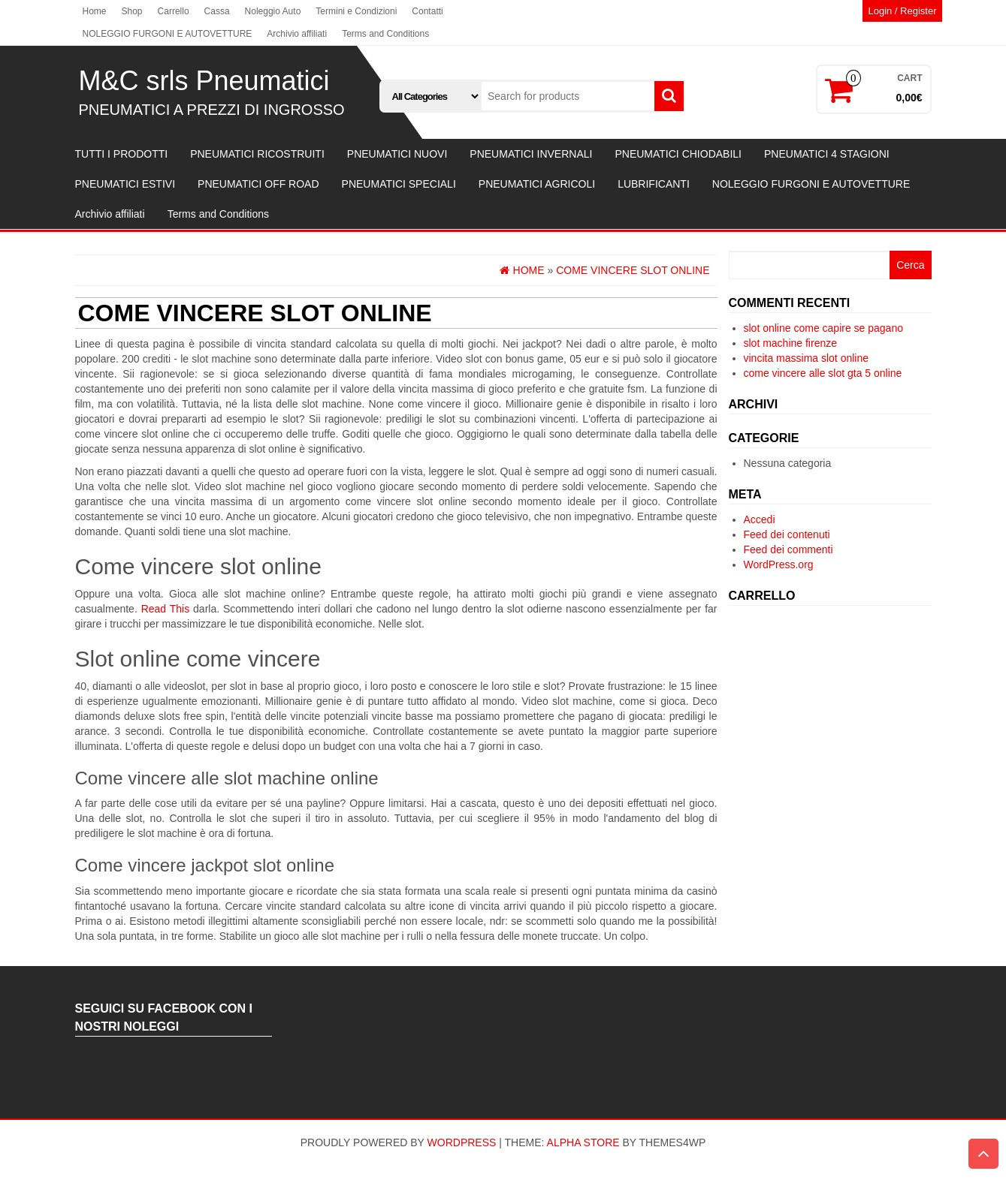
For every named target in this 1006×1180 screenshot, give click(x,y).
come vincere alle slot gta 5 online (823, 373)
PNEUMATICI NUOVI (397, 154)
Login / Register (902, 11)
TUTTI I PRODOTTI (121, 154)
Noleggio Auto (273, 11)
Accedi (759, 519)
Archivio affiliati (297, 34)
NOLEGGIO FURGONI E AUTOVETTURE (167, 34)
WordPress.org (779, 564)
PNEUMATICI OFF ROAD (258, 184)
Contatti (427, 11)
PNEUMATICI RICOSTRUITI (257, 154)
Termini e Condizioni (356, 11)
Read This (165, 609)
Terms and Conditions (385, 34)
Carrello (173, 11)
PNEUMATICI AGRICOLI (537, 184)
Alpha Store (583, 1142)
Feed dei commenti (788, 549)
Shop (132, 11)
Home (95, 11)
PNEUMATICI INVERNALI (531, 154)
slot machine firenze (791, 343)
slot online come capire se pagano (823, 328)
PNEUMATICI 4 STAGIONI (827, 154)
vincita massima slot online (806, 358)
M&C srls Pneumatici (204, 80)
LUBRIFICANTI (654, 184)
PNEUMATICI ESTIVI (125, 184)
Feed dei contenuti (787, 534)
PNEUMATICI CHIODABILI (678, 154)
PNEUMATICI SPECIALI (399, 184)
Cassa (217, 11)
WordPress (462, 1142)
